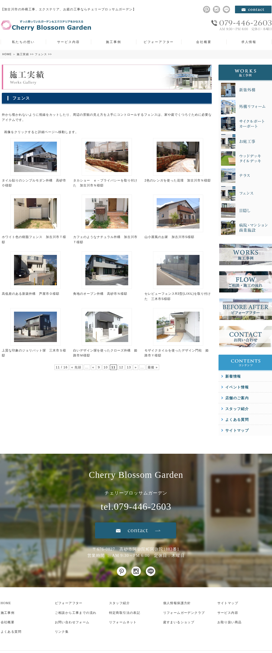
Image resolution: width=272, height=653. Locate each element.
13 (129, 367)
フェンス (41, 54)
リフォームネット (123, 622)
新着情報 (233, 376)
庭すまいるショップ (179, 622)
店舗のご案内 (237, 398)
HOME (7, 54)
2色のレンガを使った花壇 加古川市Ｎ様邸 (177, 180)
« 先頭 (76, 367)
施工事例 (113, 42)
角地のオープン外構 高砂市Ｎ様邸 (100, 293)
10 (106, 367)
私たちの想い (23, 42)
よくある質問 (237, 420)
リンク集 (62, 631)
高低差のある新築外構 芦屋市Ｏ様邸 (30, 293)
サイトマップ (237, 430)
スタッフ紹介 (237, 409)
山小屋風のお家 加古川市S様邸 (169, 237)
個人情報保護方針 (177, 603)
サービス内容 (68, 42)
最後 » (153, 367)
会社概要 (203, 42)
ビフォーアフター (159, 42)
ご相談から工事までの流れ (76, 612)
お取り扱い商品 (229, 622)
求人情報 (248, 42)
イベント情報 (237, 387)
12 (121, 367)
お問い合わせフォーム (72, 622)
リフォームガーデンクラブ (184, 612)
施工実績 (23, 54)
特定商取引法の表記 (124, 612)
